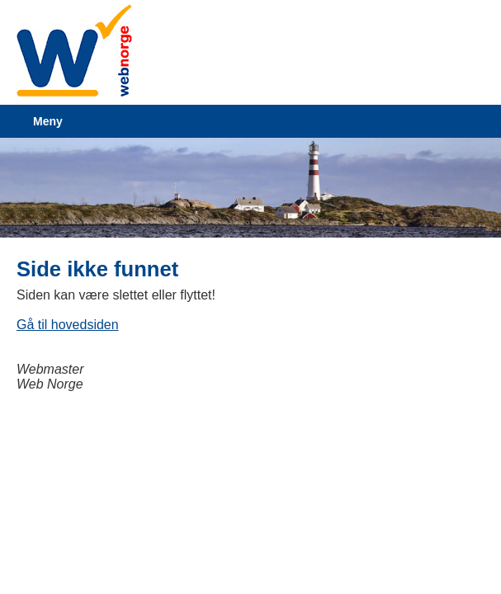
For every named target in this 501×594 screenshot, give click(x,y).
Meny (48, 121)
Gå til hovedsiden (68, 325)
